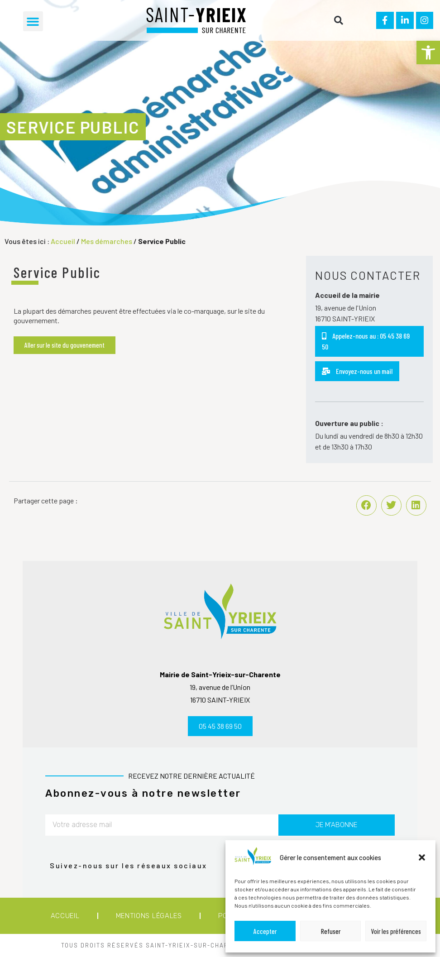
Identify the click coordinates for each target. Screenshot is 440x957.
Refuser (330, 931)
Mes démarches (106, 241)
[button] (428, 52)
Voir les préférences (396, 931)
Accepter (265, 931)
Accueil (63, 241)
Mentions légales (149, 916)
